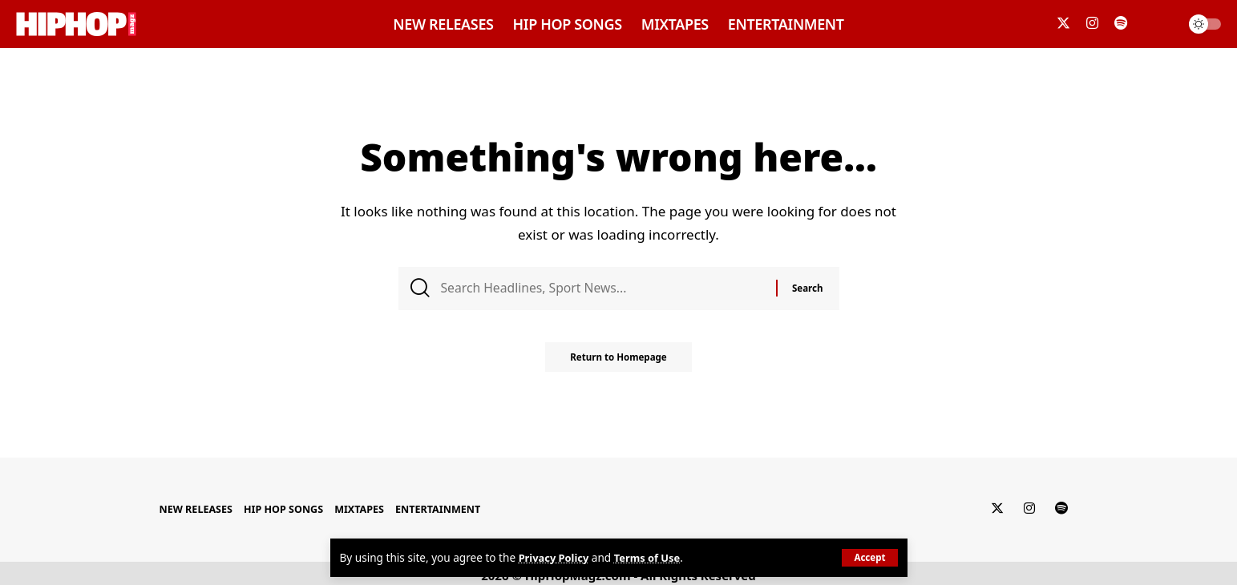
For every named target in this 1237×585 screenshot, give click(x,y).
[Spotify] (1120, 23)
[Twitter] (1063, 23)
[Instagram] (1092, 23)
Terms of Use (653, 558)
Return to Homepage (618, 362)
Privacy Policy (556, 558)
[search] (1160, 24)
